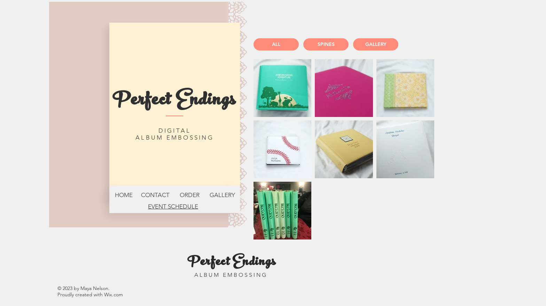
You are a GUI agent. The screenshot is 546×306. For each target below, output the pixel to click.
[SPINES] (326, 44)
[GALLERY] (375, 44)
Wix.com (113, 294)
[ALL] (276, 44)
